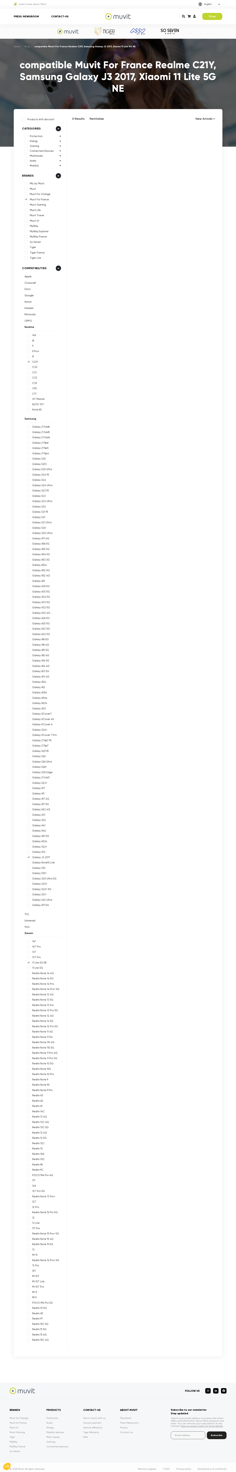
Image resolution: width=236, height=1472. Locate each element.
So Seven (34, 240)
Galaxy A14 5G (39, 659)
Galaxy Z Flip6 (39, 441)
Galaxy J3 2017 (40, 856)
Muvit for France (18, 1419)
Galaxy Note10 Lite (42, 861)
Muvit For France (38, 198)
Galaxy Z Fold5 (40, 431)
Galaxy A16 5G (39, 638)
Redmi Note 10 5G (41, 1062)
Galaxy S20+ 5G (40, 888)
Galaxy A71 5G (39, 903)
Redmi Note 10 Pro (42, 1073)
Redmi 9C (36, 1168)
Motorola (29, 313)
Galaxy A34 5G (40, 595)
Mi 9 (33, 1296)
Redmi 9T (36, 1317)
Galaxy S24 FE (39, 473)
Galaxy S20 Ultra (41, 531)
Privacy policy (183, 1465)
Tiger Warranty (91, 1428)
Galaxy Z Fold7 (40, 776)
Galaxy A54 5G (40, 553)
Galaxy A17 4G (39, 797)
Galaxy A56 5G (39, 542)
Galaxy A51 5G (39, 834)
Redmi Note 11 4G (41, 1030)
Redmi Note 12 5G (41, 1019)
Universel (29, 919)
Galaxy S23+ (38, 781)
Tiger (32, 246)
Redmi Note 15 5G (41, 1243)
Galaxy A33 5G (40, 601)
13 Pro (34, 1264)
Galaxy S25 (38, 457)
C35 (33, 382)
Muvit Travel (36, 214)
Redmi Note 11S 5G (42, 1046)
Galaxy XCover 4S (42, 718)
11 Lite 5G (36, 966)
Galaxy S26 (37, 755)
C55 (33, 387)
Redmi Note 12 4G (42, 1014)
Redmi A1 (36, 1104)
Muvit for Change (19, 1414)
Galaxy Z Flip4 (39, 452)
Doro (27, 287)
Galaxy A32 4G (40, 611)
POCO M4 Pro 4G (41, 1174)
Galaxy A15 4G (39, 654)
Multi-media (53, 1433)
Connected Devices (41, 149)
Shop (212, 16)
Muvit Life (34, 209)
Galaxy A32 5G (40, 606)
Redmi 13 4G (38, 1115)
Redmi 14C (37, 1110)
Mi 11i (33, 1253)
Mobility (33, 164)
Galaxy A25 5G (40, 622)
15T (33, 1269)
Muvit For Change (39, 193)
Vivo (26, 925)
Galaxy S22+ (38, 845)
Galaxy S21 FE (39, 510)
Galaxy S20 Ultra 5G (43, 877)
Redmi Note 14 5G (41, 977)
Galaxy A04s (38, 696)
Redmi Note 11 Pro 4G (44, 1051)
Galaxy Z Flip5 (39, 446)
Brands (27, 174)
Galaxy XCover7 (41, 712)
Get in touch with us (94, 1414)
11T (33, 1179)
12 (32, 1216)
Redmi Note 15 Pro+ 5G (44, 1232)
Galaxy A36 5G (40, 585)
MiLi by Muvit (36, 182)
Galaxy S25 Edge (41, 771)
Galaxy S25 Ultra (41, 468)
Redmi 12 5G (38, 1136)
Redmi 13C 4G (39, 1120)
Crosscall (29, 281)
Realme (28, 326)
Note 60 (36, 408)
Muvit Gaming (37, 203)
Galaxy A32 (38, 818)
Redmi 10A (37, 1152)
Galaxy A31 (37, 813)
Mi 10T (34, 1274)
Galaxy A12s (38, 680)
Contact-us (60, 16)
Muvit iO (33, 219)
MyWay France (37, 235)
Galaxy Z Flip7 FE (41, 739)
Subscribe (216, 1431)
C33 (33, 376)
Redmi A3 (36, 1094)
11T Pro (35, 1227)
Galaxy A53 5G (40, 558)
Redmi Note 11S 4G (42, 1041)
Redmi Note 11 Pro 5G (43, 1057)
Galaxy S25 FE (39, 749)
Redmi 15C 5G (39, 1322)
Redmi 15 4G (38, 1333)
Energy (33, 140)
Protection (35, 135)
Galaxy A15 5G (39, 648)
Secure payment (92, 1419)
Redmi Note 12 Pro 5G (44, 1025)
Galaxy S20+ (38, 882)
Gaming (33, 145)
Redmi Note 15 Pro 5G (44, 1211)
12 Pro (34, 1205)
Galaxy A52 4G (40, 574)
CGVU (166, 1465)
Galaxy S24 (38, 478)
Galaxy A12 (37, 686)
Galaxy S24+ (38, 728)
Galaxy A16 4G (39, 643)
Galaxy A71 (37, 787)
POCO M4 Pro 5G (41, 1301)
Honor (27, 300)
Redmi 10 (36, 1147)
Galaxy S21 (37, 516)
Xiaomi (28, 932)
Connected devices (57, 1443)
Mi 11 (33, 1291)
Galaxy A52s (38, 563)
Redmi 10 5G (38, 1306)
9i (32, 355)
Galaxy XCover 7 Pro (43, 733)
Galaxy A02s (38, 840)
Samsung (29, 417)
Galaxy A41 (37, 824)
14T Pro (35, 945)
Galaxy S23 (38, 494)
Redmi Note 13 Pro (42, 1004)
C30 (33, 365)
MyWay (33, 225)
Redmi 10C (37, 1158)
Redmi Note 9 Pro (41, 1089)
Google (28, 294)
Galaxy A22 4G (40, 808)
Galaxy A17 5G (39, 803)
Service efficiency (92, 1424)
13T (33, 950)
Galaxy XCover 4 (41, 723)
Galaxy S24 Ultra (41, 484)
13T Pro (35, 956)
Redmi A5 (36, 1312)
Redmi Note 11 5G (41, 1035)
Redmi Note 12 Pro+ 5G (44, 1259)
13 (32, 1248)
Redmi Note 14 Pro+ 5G (44, 988)
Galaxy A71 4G (39, 537)
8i (32, 339)
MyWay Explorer (38, 230)
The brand (125, 1414)
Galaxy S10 (37, 866)
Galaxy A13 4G (39, 675)
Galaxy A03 (38, 707)
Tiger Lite (34, 256)
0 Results (78, 118)
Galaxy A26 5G (40, 616)
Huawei (28, 306)
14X (33, 334)
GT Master (37, 397)
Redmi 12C (37, 1142)
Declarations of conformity (212, 1465)
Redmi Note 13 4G (42, 993)
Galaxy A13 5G (39, 670)
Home (17, 46)
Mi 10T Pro (37, 1285)
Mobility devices (55, 1428)
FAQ (85, 1433)
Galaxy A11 (37, 792)
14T (33, 940)
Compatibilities (33, 267)
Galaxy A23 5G (40, 627)
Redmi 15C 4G (39, 1338)
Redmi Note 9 (39, 1078)
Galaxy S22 (38, 505)
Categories (30, 127)
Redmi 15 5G (38, 1328)
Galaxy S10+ (38, 872)
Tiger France (36, 251)
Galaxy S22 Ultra (41, 898)
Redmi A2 (36, 1099)
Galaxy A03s (38, 702)
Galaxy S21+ (38, 893)
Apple (27, 275)
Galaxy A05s (38, 691)
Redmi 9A (36, 1163)
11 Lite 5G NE (38, 961)
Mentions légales (147, 1465)
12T (33, 1200)
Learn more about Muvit (30, 4)
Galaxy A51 (37, 579)
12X (33, 1184)
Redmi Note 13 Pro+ (42, 1195)
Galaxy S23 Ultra (41, 500)
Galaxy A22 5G (40, 633)
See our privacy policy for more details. (202, 1422)
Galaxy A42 (38, 829)
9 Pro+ (34, 350)
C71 (33, 392)
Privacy (124, 1424)
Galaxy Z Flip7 (39, 744)
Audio (32, 159)
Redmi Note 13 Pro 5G (44, 1009)
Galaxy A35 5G (40, 590)
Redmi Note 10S (40, 1067)
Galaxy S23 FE (39, 489)
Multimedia (35, 154)
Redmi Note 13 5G (41, 998)
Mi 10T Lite (37, 1280)
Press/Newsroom (26, 16)
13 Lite (35, 1221)
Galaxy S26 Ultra (41, 760)
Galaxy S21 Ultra (41, 521)
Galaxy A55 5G (40, 547)
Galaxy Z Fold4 (40, 436)
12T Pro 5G (37, 1189)
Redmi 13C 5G (39, 1126)
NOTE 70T (37, 403)
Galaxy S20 (38, 526)
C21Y (34, 360)
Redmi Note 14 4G (42, 972)
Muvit (32, 187)
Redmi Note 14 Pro (42, 982)
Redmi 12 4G (38, 1131)
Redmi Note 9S (40, 1083)
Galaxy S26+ (38, 765)
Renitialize (97, 118)
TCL (26, 913)
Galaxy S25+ (38, 462)
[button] (7, 1466)
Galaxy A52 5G (40, 569)
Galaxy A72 (37, 850)
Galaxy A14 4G (40, 664)
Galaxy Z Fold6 (40, 425)
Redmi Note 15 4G (41, 1237)
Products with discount (39, 118)
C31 (33, 371)
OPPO (27, 319)
